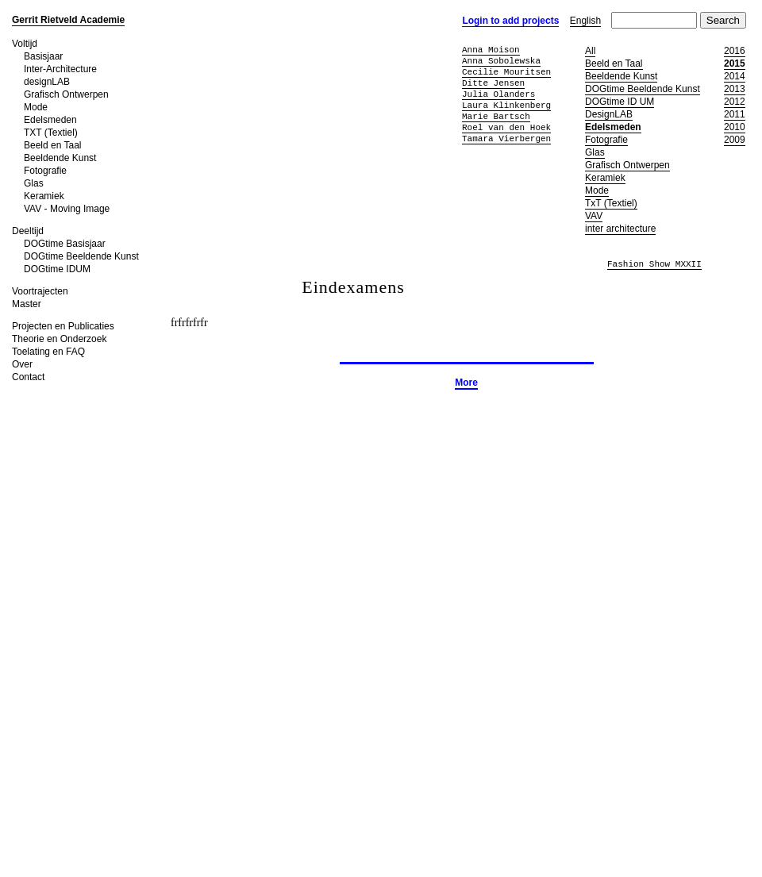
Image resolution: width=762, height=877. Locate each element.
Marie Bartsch (496, 116)
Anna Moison (491, 50)
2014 (734, 76)
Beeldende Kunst (60, 157)
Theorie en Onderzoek (59, 338)
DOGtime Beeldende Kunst (81, 256)
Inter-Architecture (60, 69)
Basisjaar (43, 56)
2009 (734, 139)
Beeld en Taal (53, 145)
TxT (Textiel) (611, 203)
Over (22, 364)
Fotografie (45, 170)
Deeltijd (28, 231)
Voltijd (24, 43)
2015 (734, 63)
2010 (734, 127)
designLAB (47, 81)
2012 (734, 101)
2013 (734, 88)
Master (26, 304)
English (585, 20)
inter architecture (620, 228)
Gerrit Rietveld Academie (68, 19)
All (590, 50)
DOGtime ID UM (619, 101)
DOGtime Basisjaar (65, 243)
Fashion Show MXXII (654, 265)
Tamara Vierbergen (506, 138)
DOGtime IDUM (57, 269)
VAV (593, 215)
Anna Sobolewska (501, 61)
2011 (734, 114)
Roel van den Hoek (506, 127)
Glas (34, 183)
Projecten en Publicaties (63, 326)
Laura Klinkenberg (506, 105)
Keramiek (44, 196)
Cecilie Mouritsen (506, 72)
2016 (734, 50)
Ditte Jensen (493, 83)
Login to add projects (510, 20)
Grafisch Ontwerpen (66, 94)
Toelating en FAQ (48, 351)
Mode (36, 107)
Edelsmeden (50, 119)
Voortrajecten (40, 291)
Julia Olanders (498, 94)
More (466, 382)
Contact (28, 377)
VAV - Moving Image (67, 208)
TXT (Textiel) (51, 132)
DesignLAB (609, 114)
